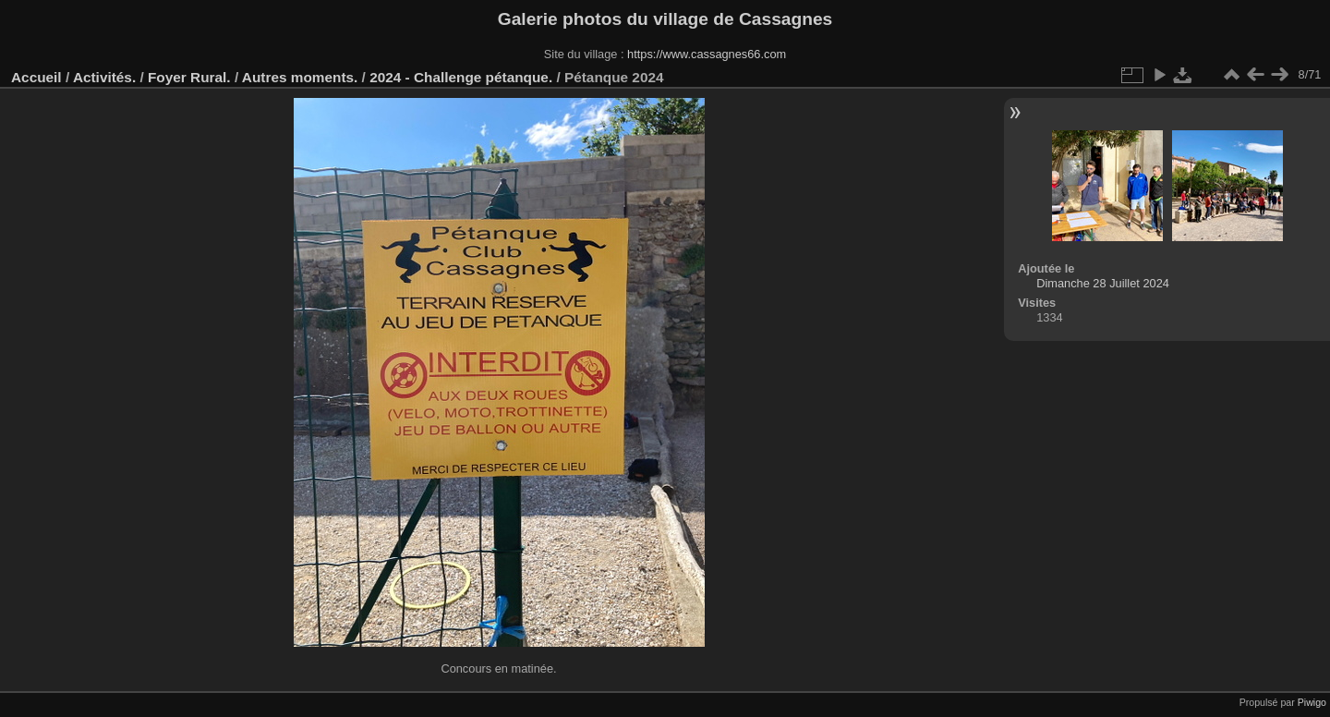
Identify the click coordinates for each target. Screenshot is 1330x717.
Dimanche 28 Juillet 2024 (1102, 283)
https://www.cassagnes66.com (706, 54)
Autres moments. (299, 77)
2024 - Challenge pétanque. (460, 77)
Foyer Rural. (189, 77)
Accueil (36, 77)
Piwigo (1312, 702)
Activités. (104, 77)
